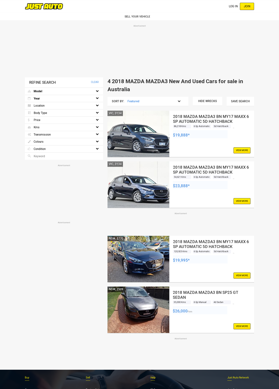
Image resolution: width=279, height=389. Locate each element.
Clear (95, 82)
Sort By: (118, 101)
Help (153, 377)
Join (247, 6)
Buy (27, 377)
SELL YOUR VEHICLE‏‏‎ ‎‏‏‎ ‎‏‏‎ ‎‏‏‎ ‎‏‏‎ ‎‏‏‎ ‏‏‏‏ (139, 16)
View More (242, 150)
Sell (88, 377)
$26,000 (180, 311)
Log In (233, 6)
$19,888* (181, 135)
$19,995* (181, 260)
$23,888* (181, 186)
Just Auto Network (238, 377)
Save (240, 101)
